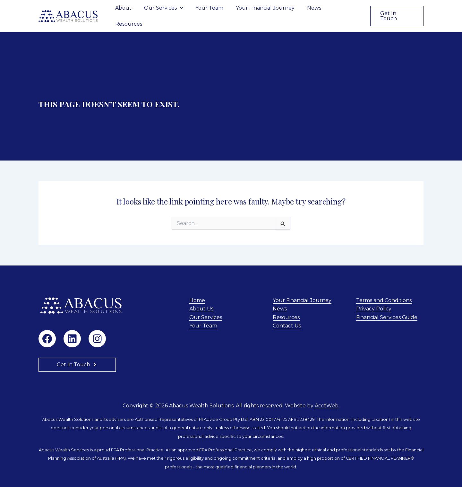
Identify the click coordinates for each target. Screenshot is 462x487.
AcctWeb (326, 396)
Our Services (169, 11)
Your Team (213, 11)
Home (197, 290)
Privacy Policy (373, 299)
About (132, 11)
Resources (344, 11)
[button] (186, 11)
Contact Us (287, 316)
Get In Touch (74, 355)
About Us (201, 299)
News (314, 11)
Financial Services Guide (387, 307)
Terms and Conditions (384, 290)
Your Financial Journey (267, 11)
